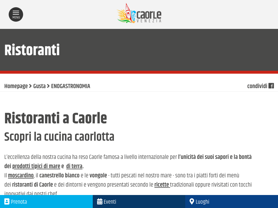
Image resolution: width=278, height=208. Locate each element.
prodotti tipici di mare (36, 166)
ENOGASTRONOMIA (70, 86)
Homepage (16, 86)
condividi (260, 86)
